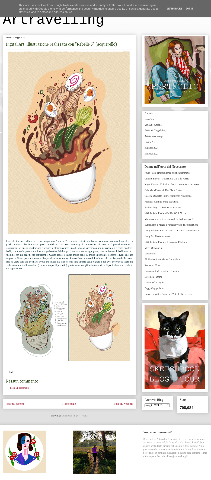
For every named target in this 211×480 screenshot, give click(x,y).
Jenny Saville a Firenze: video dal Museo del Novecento (172, 230)
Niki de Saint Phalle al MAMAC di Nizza (165, 213)
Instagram (149, 119)
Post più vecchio (123, 403)
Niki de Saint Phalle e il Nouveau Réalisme (166, 242)
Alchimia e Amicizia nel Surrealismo (163, 259)
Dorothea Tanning (153, 277)
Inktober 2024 (151, 148)
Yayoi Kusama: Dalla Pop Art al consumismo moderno (172, 184)
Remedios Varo (152, 265)
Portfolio (149, 113)
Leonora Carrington (154, 282)
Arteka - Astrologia (154, 136)
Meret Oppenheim (153, 248)
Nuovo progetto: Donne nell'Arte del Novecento (168, 294)
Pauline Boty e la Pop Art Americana (163, 207)
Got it (189, 8)
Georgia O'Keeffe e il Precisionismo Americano (168, 196)
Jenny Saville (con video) (157, 236)
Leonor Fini (150, 253)
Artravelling (53, 20)
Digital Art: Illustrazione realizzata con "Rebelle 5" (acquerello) (61, 44)
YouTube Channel (153, 125)
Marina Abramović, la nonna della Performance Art (170, 219)
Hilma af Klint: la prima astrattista (161, 201)
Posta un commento (19, 388)
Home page (69, 403)
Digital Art (150, 142)
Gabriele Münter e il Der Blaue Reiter (163, 190)
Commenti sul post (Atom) (75, 415)
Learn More (174, 8)
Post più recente (15, 403)
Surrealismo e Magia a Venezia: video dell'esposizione (171, 224)
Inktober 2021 (151, 153)
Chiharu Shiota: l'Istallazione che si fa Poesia (167, 178)
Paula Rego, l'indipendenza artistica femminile (167, 173)
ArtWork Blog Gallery (156, 130)
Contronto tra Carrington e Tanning (162, 271)
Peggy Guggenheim (154, 288)
